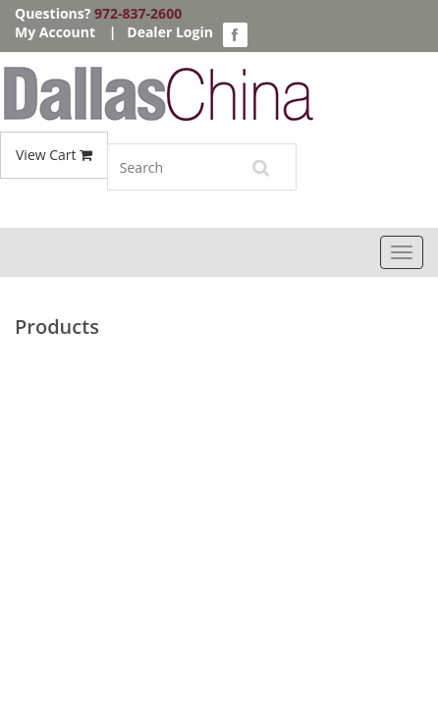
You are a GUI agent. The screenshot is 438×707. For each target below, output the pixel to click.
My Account (55, 32)
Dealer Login (170, 32)
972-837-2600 (138, 13)
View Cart (54, 154)
